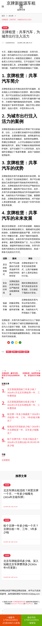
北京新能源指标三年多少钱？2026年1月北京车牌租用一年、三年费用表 (23, 392)
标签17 (15, 351)
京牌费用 (6, 460)
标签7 (26, 351)
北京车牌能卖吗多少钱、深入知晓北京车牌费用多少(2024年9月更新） (20, 564)
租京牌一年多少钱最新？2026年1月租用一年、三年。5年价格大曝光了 (23, 417)
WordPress (29, 604)
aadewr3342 (10, 43)
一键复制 (31, 620)
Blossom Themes (17, 604)
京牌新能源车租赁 (21, 5)
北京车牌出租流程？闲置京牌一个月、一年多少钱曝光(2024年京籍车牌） (20, 494)
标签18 (21, 351)
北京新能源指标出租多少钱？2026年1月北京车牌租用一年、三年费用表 (23, 405)
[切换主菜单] (3, 6)
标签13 (9, 351)
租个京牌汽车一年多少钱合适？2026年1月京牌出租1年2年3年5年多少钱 (23, 442)
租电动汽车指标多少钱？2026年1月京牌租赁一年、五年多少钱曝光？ (23, 430)
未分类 (5, 27)
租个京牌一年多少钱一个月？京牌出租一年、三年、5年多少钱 (20, 529)
